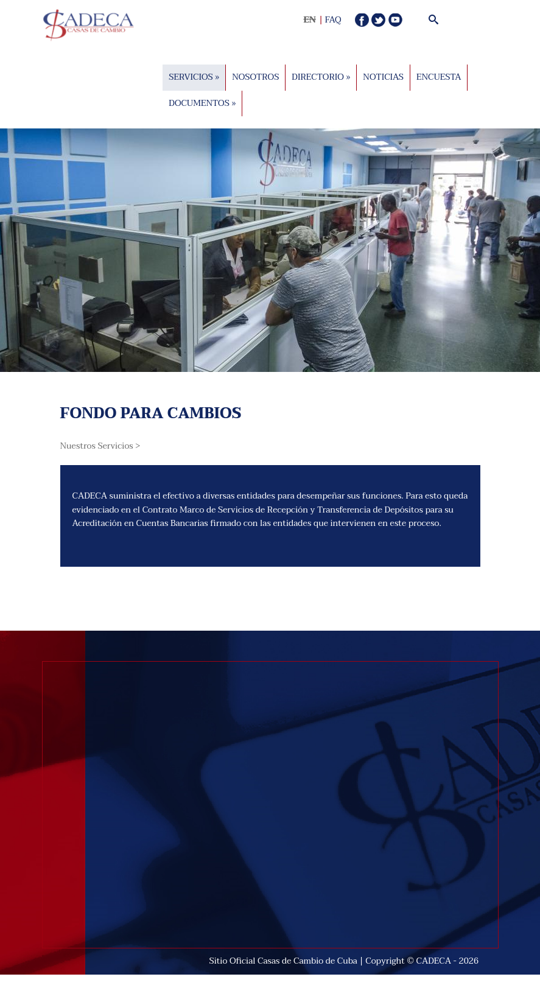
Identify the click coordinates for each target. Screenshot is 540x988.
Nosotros (255, 77)
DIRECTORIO (321, 77)
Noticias (383, 77)
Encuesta (438, 77)
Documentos (202, 103)
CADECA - (437, 961)
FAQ (333, 20)
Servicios (194, 77)
